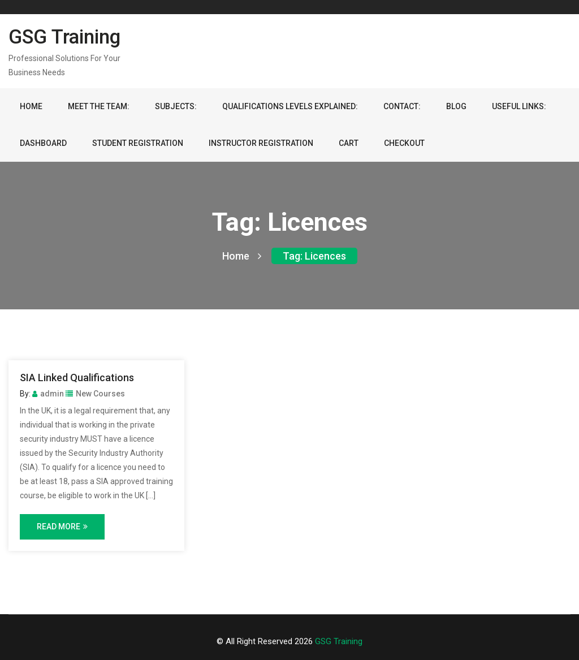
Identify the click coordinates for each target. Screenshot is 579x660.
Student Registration (137, 143)
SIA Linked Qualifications (77, 377)
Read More (62, 526)
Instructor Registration (261, 143)
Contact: (402, 106)
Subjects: (176, 106)
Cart (348, 143)
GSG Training (64, 37)
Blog (456, 106)
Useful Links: (519, 106)
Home (31, 106)
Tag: (314, 256)
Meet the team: (98, 106)
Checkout (404, 143)
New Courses (95, 393)
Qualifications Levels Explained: (290, 106)
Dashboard (43, 143)
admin (48, 393)
